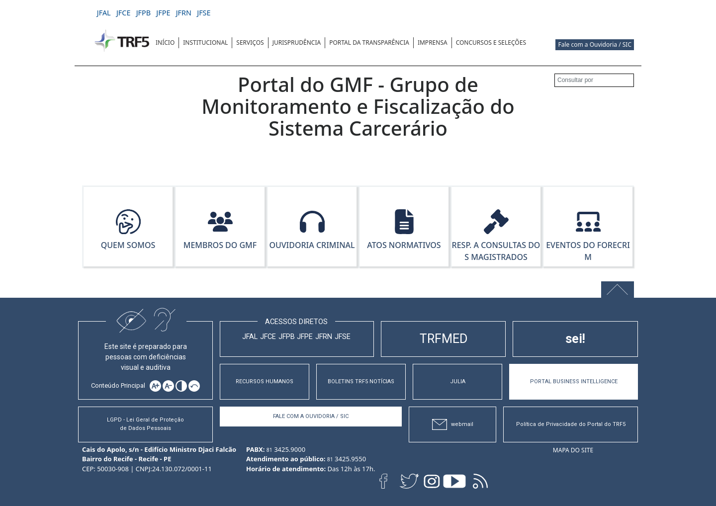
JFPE (305, 337)
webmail (452, 424)
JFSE (343, 337)
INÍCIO (165, 42)
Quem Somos (128, 245)
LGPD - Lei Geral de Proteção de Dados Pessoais (145, 424)
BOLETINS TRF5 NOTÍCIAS (361, 381)
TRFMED (443, 339)
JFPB (286, 337)
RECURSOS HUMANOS (264, 381)
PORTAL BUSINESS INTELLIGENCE (574, 381)
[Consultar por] (594, 80)
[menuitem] (165, 42)
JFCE (268, 337)
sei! (575, 339)
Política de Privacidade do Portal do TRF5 (571, 424)
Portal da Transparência (369, 42)
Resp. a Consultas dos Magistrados (496, 251)
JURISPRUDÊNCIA (296, 42)
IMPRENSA (433, 42)
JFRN (323, 337)
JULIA (457, 381)
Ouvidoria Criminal (312, 245)
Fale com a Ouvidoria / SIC (594, 44)
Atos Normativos (404, 245)
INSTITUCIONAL (205, 42)
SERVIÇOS (250, 42)
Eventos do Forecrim (588, 251)
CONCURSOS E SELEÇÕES (491, 42)
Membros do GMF (220, 245)
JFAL (250, 337)
